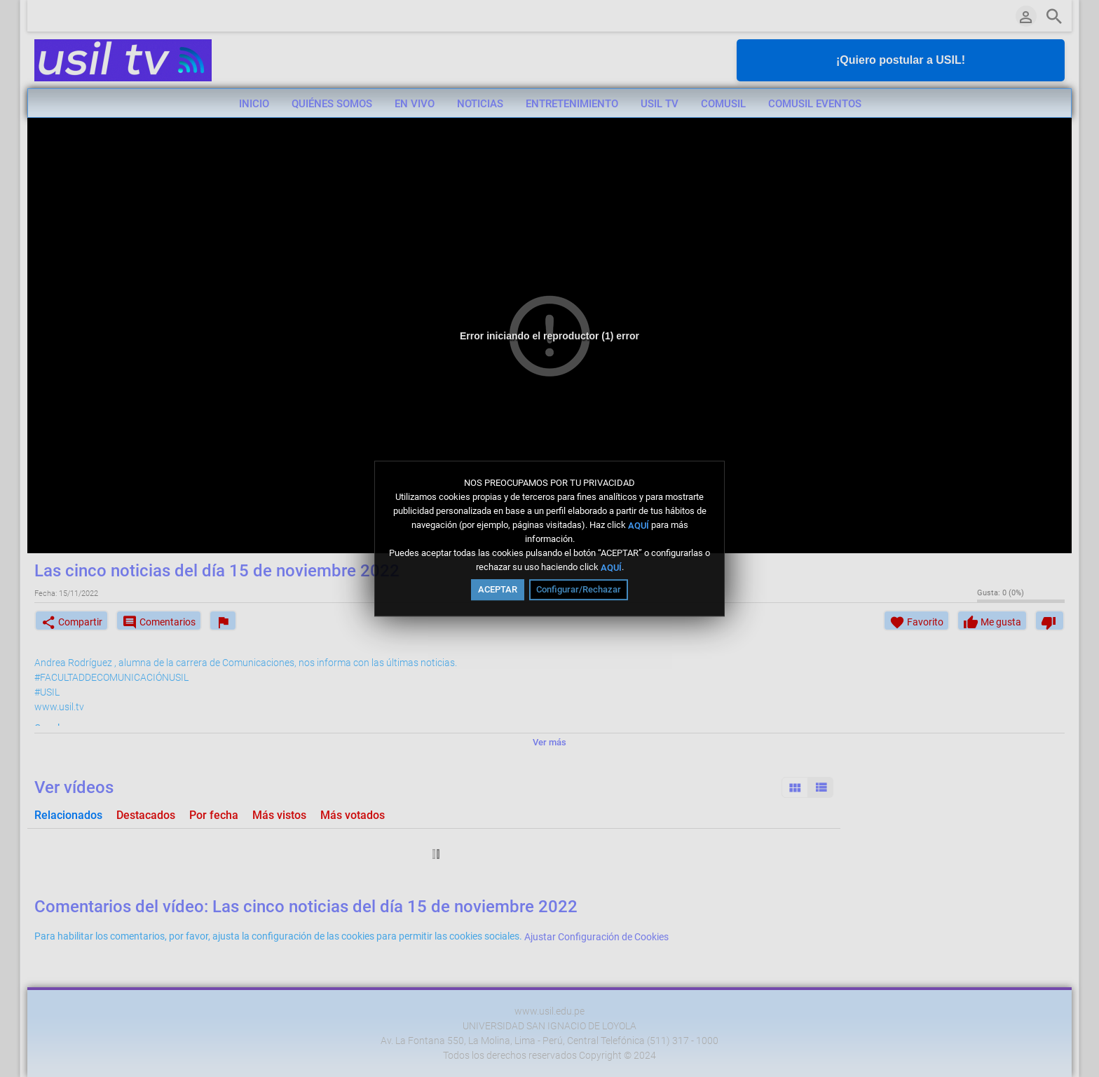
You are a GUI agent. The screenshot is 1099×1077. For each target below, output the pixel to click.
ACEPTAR (497, 589)
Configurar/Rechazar (578, 589)
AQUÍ (638, 525)
